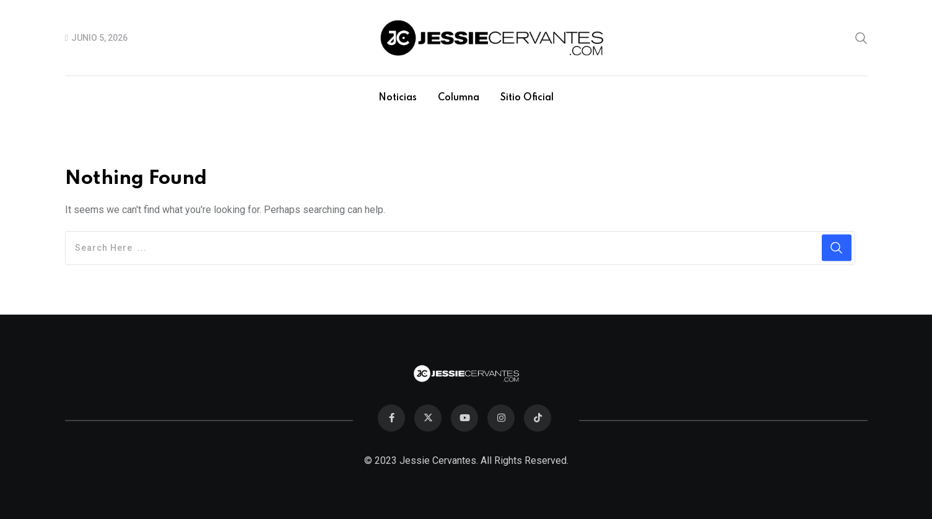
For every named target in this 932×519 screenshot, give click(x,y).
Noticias (397, 98)
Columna (458, 98)
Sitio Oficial (527, 98)
